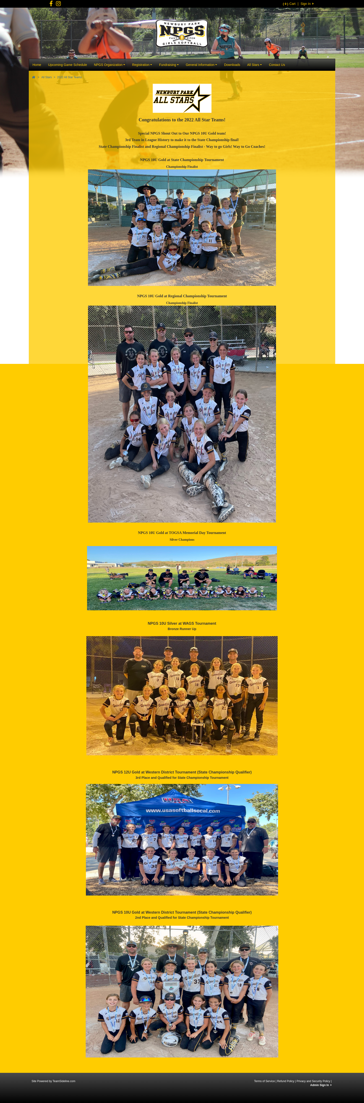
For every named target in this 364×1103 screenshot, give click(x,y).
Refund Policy (285, 1081)
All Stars (254, 65)
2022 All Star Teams (69, 77)
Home (36, 65)
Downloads (232, 65)
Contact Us (277, 65)
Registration (142, 65)
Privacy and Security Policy (313, 1081)
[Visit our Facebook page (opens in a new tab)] (51, 4)
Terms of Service (264, 1081)
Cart (289, 4)
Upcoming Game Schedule (67, 65)
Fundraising (169, 65)
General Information (201, 65)
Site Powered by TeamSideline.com (53, 1081)
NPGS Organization (109, 65)
